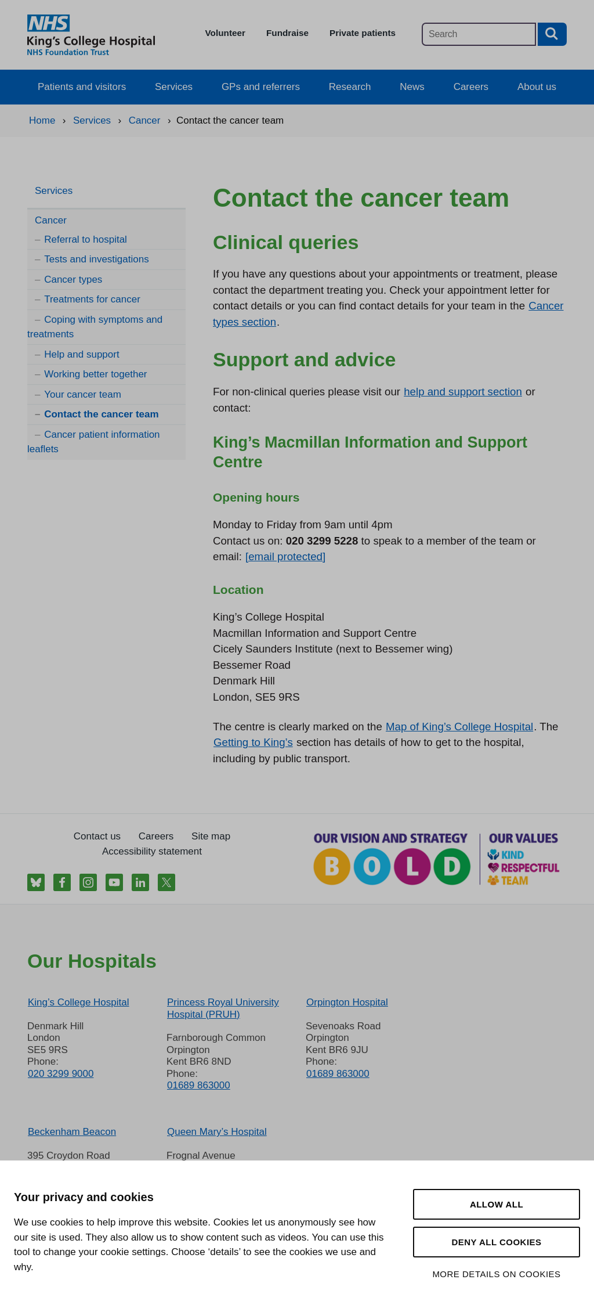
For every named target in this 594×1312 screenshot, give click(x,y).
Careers (471, 86)
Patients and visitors (82, 86)
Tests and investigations (96, 259)
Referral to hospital (85, 239)
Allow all (496, 1204)
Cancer (51, 220)
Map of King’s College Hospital (459, 726)
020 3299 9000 (60, 1073)
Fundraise (287, 33)
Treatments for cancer (92, 299)
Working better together (95, 374)
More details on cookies (496, 1274)
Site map (210, 836)
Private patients (362, 33)
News (412, 86)
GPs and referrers (261, 86)
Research (350, 86)
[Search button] (552, 34)
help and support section (463, 391)
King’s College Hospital (78, 1002)
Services (174, 86)
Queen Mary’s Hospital (217, 1131)
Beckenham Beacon (72, 1131)
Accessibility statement (152, 851)
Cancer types (73, 279)
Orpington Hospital (347, 1002)
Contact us (97, 836)
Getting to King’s (253, 742)
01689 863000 (198, 1085)
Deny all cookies (496, 1242)
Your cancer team (82, 394)
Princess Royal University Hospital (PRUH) (223, 1008)
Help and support (81, 354)
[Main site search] (479, 34)
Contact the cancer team (101, 414)
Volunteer (225, 33)
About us (536, 86)
